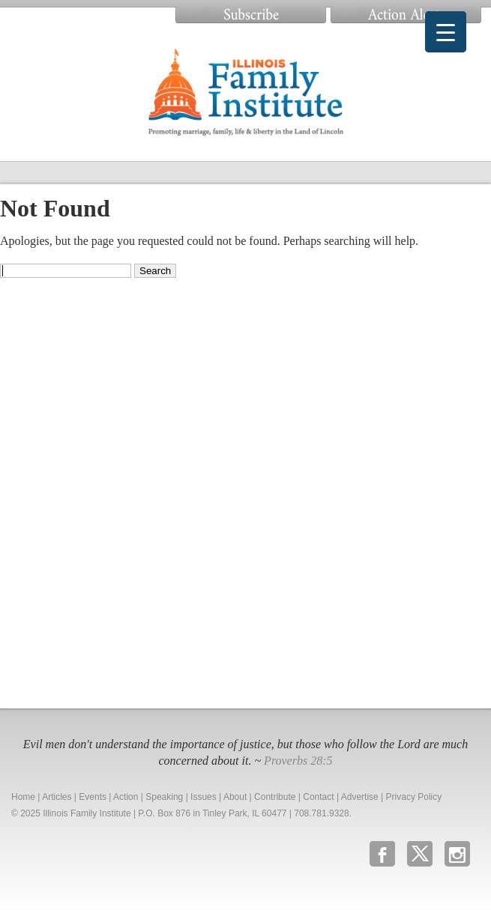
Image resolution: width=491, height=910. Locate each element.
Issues (203, 797)
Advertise (360, 797)
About (235, 797)
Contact (318, 797)
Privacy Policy (414, 797)
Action (125, 797)
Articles (56, 797)
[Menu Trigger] (445, 31)
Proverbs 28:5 (298, 760)
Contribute (274, 797)
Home (23, 797)
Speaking (164, 797)
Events (92, 797)
